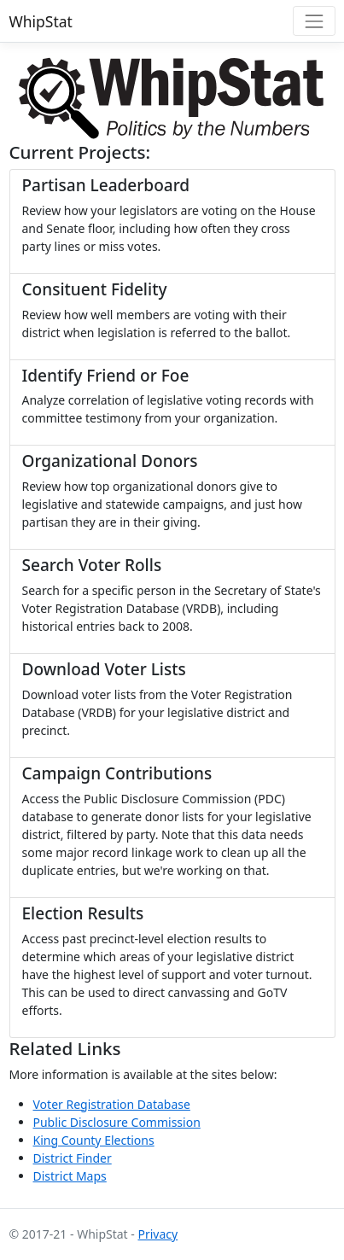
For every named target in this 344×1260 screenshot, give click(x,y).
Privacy (157, 1234)
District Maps (70, 1176)
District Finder (72, 1158)
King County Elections (94, 1140)
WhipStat (41, 21)
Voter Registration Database (111, 1104)
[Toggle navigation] (314, 21)
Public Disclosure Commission (117, 1122)
